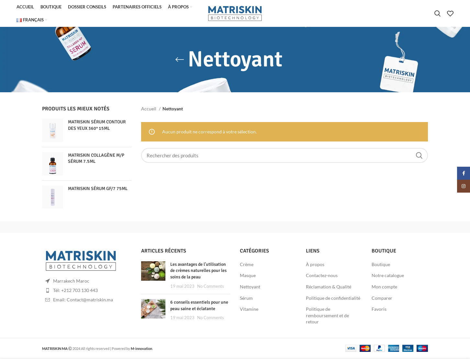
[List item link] (86, 291)
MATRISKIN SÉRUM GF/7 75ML (98, 189)
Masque (248, 276)
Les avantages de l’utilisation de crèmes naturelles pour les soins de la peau (198, 271)
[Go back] (180, 60)
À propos (315, 265)
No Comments (210, 287)
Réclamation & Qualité (328, 287)
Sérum (246, 298)
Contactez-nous (322, 276)
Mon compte (384, 287)
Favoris (379, 309)
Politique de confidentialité (333, 298)
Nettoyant (250, 287)
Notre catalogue (388, 276)
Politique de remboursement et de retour (327, 316)
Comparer (382, 298)
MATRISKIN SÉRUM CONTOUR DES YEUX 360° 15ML (97, 126)
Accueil (149, 109)
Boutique (381, 265)
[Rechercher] (437, 13)
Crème (246, 265)
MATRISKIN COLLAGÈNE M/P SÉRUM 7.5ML (96, 159)
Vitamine (249, 309)
